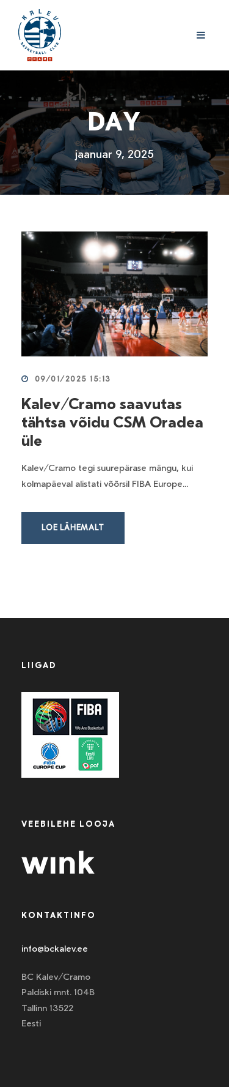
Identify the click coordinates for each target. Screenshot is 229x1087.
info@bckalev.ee (54, 948)
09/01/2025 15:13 (73, 379)
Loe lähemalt (73, 527)
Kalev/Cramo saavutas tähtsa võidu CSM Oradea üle (112, 421)
